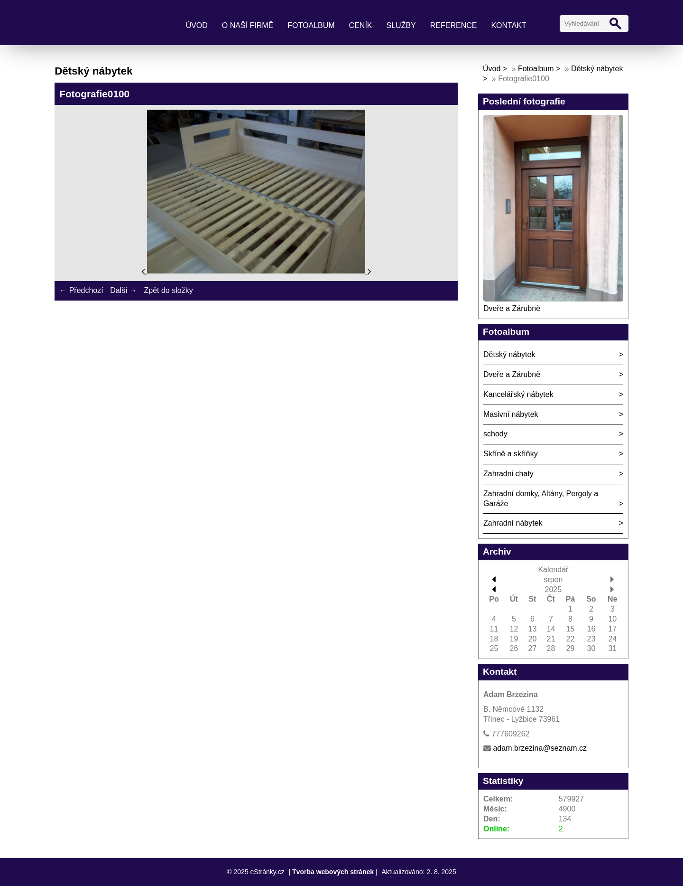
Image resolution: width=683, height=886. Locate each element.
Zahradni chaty (508, 474)
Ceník (360, 25)
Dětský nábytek (509, 354)
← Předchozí (81, 290)
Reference (453, 25)
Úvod (197, 25)
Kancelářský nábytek (518, 394)
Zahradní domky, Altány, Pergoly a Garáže (540, 499)
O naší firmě (247, 25)
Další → (123, 290)
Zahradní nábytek (513, 523)
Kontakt (508, 25)
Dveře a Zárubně (511, 308)
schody (495, 434)
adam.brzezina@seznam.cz (540, 748)
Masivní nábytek (510, 414)
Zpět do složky (168, 290)
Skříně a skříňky (510, 454)
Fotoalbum (310, 25)
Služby (401, 25)
